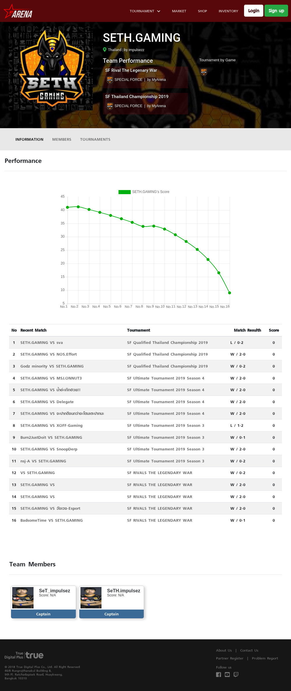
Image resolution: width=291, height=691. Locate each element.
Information (29, 139)
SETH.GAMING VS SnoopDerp (48, 448)
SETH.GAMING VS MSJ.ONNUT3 (51, 378)
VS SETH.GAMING (37, 472)
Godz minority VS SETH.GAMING (52, 366)
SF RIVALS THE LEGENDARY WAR (159, 472)
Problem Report (265, 658)
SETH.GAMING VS (37, 484)
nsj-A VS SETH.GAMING (43, 460)
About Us (224, 650)
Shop (202, 11)
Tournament (145, 12)
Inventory (228, 11)
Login (253, 11)
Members (61, 139)
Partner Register (229, 658)
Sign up (276, 11)
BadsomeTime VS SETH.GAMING (51, 520)
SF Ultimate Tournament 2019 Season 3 (165, 425)
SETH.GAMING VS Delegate (47, 401)
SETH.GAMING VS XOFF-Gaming (51, 425)
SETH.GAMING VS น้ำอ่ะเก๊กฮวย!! (50, 389)
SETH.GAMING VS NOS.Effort (48, 354)
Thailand (112, 50)
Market (179, 11)
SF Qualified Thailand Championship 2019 (167, 342)
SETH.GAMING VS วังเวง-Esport (50, 508)
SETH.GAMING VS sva (41, 342)
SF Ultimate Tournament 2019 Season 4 (165, 378)
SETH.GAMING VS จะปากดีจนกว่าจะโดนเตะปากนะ (62, 413)
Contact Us (249, 650)
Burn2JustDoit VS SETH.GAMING (51, 437)
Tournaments (95, 139)
